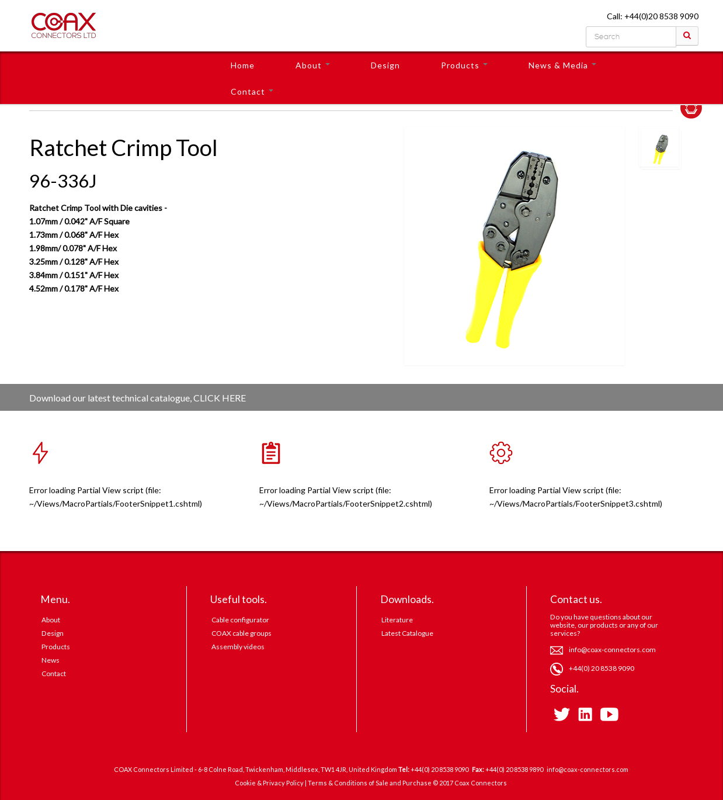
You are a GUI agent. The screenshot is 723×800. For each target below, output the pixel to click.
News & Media (562, 65)
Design (385, 65)
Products (464, 65)
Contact (252, 91)
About (313, 65)
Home (243, 65)
